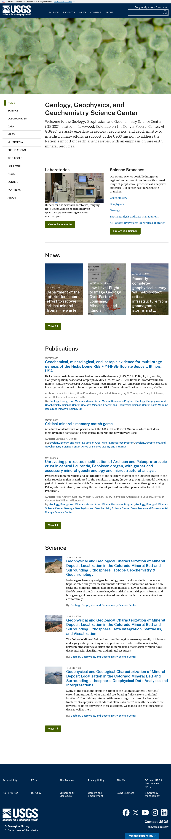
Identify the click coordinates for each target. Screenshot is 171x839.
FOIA (34, 780)
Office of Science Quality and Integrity (103, 446)
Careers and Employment (95, 794)
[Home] (17, 15)
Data (11, 126)
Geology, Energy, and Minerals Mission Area (75, 401)
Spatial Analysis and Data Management (134, 216)
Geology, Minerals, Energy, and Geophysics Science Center (115, 405)
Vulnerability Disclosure (67, 794)
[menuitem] (54, 10)
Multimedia (15, 142)
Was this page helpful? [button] (142, 835)
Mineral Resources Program (118, 401)
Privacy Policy (96, 780)
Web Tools (15, 158)
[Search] (165, 12)
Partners (14, 189)
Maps (11, 134)
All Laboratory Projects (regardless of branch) (138, 222)
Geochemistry (118, 197)
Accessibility (10, 780)
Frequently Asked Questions (151, 7)
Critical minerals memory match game (79, 424)
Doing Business (125, 793)
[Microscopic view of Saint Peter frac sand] (85, 56)
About (109, 12)
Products (69, 12)
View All (53, 326)
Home (11, 102)
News (82, 12)
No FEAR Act (10, 793)
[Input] (148, 12)
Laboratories (17, 118)
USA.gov (36, 793)
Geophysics (117, 204)
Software (14, 166)
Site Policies (66, 780)
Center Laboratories (60, 224)
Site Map (122, 780)
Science (54, 12)
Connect (95, 12)
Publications (17, 150)
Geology (115, 210)
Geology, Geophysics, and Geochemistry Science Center (97, 508)
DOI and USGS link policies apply (153, 783)
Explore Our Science (125, 231)
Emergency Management (152, 794)
